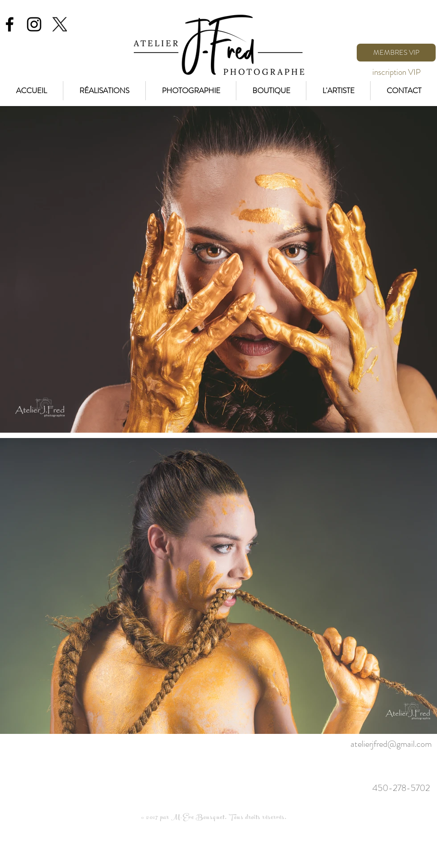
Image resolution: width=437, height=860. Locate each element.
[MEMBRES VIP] (396, 52)
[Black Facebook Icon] (9, 24)
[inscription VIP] (396, 72)
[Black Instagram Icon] (34, 24)
